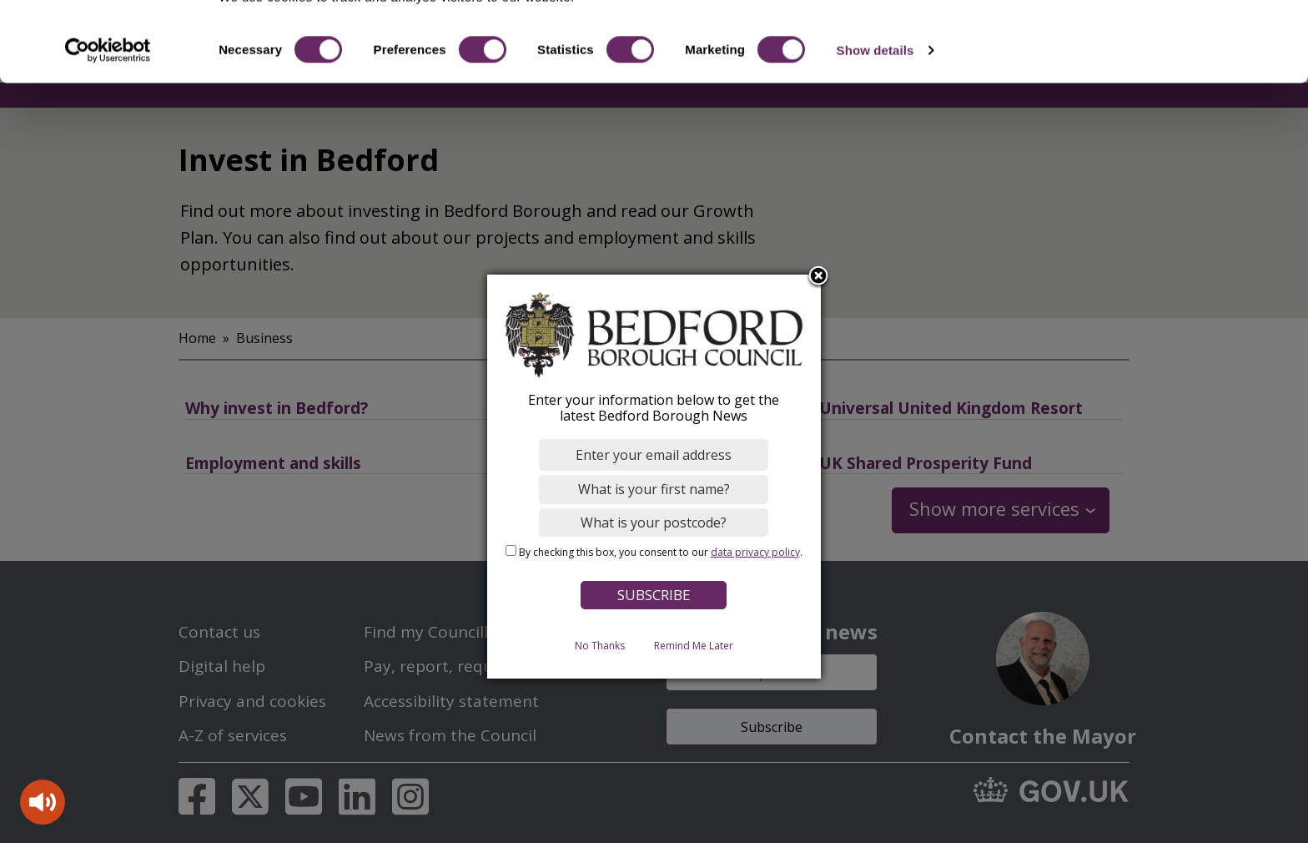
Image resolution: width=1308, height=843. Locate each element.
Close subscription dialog (819, 276)
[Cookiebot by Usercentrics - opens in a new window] (108, 115)
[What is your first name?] (654, 489)
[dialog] (654, 476)
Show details (875, 115)
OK (1169, 41)
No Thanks (600, 645)
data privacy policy (755, 552)
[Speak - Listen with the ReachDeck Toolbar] (42, 802)
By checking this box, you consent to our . (660, 552)
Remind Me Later (693, 645)
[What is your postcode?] (654, 521)
